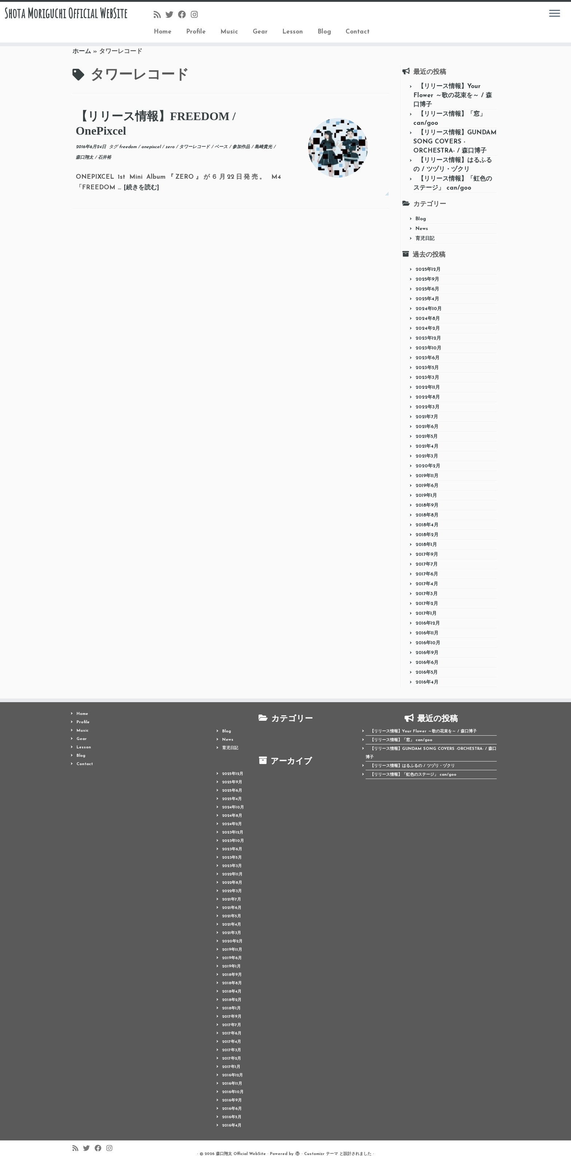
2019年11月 (427, 476)
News (422, 228)
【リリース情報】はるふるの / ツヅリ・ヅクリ (412, 766)
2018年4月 (427, 525)
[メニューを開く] (554, 13)
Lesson (292, 32)
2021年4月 (427, 446)
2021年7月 (427, 417)
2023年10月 (428, 348)
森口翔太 (85, 157)
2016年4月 (427, 682)
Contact (358, 32)
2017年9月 (427, 554)
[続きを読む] (141, 188)
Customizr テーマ (321, 1154)
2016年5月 (427, 672)
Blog (324, 32)
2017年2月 (427, 603)
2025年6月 (427, 289)
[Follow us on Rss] (159, 15)
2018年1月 (426, 544)
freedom (128, 147)
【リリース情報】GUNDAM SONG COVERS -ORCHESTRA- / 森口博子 (455, 142)
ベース (221, 147)
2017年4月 (427, 584)
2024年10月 (429, 308)
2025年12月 (428, 269)
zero (170, 147)
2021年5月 (427, 436)
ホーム (81, 51)
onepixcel (151, 147)
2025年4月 (427, 299)
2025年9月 (427, 279)
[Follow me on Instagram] (196, 15)
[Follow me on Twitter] (171, 15)
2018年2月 (427, 535)
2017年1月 (426, 613)
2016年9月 (427, 652)
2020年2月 (428, 466)
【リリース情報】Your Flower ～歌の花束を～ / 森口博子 (452, 95)
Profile (196, 32)
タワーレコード (195, 147)
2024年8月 (428, 318)
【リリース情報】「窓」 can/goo (401, 740)
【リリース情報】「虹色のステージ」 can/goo (413, 775)
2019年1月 (426, 495)
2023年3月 (427, 377)
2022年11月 (428, 387)
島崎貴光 (264, 147)
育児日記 (425, 238)
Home (163, 32)
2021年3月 (427, 456)
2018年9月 (427, 505)
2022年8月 (428, 397)
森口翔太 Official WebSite (241, 1154)
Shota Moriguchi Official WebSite (66, 23)
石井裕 (104, 157)
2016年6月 (427, 662)
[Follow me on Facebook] (184, 15)
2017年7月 (427, 564)
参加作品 (241, 147)
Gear (260, 32)
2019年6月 (427, 485)
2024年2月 (428, 328)
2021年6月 (427, 426)
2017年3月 (427, 594)
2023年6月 (428, 358)
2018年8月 (427, 515)
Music (229, 32)
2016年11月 (427, 633)
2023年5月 (427, 367)
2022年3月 (428, 407)
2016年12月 (428, 623)
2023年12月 (428, 338)
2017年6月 (427, 574)
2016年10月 (428, 643)
